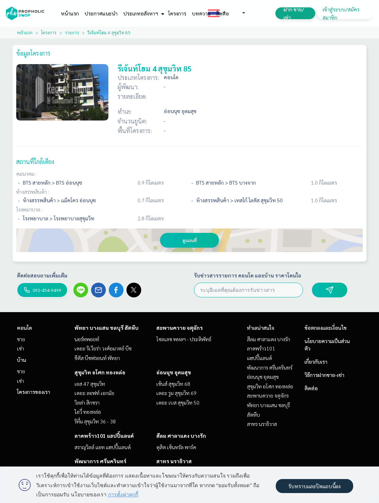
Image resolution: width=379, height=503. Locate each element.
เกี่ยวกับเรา (316, 361)
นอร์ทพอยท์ (86, 339)
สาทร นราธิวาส (174, 461)
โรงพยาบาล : (29, 209)
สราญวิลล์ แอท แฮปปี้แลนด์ (102, 447)
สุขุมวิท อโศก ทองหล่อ (99, 372)
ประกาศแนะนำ (101, 13)
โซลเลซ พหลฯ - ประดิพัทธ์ (183, 339)
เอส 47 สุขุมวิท (89, 383)
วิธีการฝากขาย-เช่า (324, 374)
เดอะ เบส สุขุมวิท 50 (177, 402)
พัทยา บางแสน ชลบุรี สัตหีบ (106, 327)
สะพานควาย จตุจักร (179, 327)
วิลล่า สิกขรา (87, 402)
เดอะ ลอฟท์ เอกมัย (94, 393)
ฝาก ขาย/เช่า (294, 13)
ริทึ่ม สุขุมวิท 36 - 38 (95, 421)
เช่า (20, 348)
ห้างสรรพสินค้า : (32, 191)
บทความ (201, 13)
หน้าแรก (70, 13)
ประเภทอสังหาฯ (143, 13)
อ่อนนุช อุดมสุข (173, 372)
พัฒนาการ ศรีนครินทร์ (100, 461)
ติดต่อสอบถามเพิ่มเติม (42, 275)
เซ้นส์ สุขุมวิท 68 (173, 383)
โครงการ (177, 13)
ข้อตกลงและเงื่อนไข (326, 327)
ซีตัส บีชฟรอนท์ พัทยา (97, 357)
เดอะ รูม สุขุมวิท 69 (176, 393)
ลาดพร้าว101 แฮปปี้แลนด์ (104, 435)
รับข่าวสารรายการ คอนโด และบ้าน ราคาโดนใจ (247, 275)
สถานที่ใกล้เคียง (35, 161)
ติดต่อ (222, 13)
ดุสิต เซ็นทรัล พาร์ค (176, 447)
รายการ (72, 32)
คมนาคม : (26, 173)
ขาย (21, 339)
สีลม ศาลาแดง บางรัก (181, 435)
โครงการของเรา (33, 391)
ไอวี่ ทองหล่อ (87, 411)
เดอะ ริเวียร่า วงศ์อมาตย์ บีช (103, 348)
